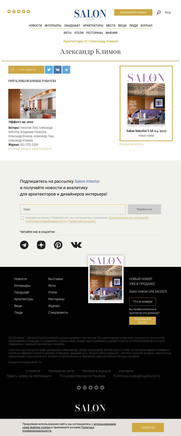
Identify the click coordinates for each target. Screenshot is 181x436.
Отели (78, 33)
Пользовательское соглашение (82, 376)
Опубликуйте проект (133, 12)
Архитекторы (93, 25)
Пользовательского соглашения (128, 217)
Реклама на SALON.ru (132, 144)
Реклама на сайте (61, 371)
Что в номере (142, 301)
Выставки (55, 279)
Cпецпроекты (58, 312)
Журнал (146, 25)
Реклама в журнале (96, 371)
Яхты (67, 33)
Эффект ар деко (20, 122)
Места (110, 25)
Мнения (111, 33)
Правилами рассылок (82, 221)
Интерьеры (53, 25)
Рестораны (94, 33)
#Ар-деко (26, 149)
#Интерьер (14, 149)
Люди (133, 25)
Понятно (148, 427)
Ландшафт (72, 25)
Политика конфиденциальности (136, 376)
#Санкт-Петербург (42, 149)
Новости (35, 25)
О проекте (33, 371)
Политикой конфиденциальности (45, 221)
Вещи (122, 25)
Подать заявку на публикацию (29, 376)
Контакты (126, 371)
